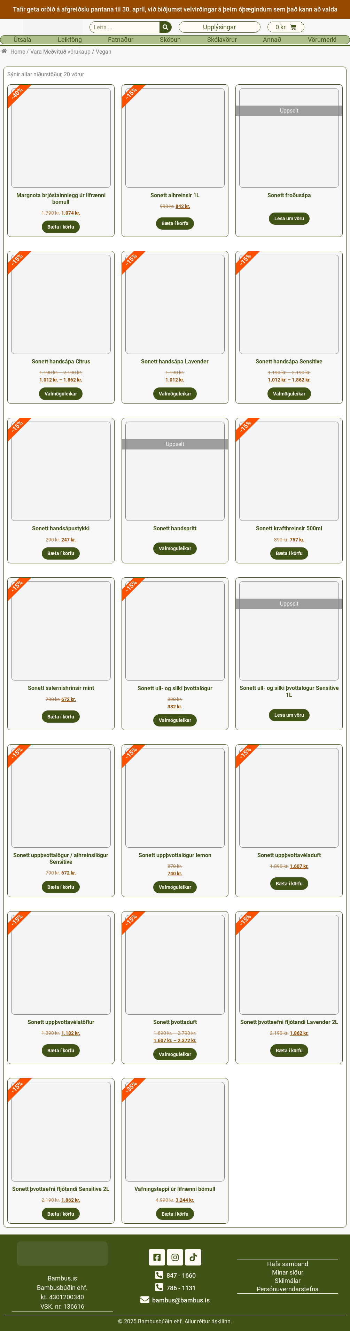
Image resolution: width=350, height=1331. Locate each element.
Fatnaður (120, 39)
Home (17, 51)
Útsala (22, 39)
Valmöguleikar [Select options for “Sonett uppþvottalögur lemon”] (175, 887)
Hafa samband (287, 1263)
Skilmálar (288, 1280)
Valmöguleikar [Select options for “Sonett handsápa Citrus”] (61, 394)
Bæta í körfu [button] (60, 227)
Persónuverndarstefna (288, 1288)
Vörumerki (322, 39)
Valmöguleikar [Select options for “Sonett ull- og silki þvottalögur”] (175, 720)
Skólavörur (222, 39)
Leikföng (70, 39)
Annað (272, 39)
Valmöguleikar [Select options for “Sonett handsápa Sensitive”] (289, 394)
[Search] (165, 27)
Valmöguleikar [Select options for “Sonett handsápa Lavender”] (175, 394)
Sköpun (170, 39)
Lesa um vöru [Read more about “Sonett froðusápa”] (289, 218)
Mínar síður (287, 1272)
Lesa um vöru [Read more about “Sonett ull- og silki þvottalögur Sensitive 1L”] (289, 715)
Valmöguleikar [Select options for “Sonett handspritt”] (175, 548)
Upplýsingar (219, 27)
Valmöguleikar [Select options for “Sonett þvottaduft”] (175, 1054)
